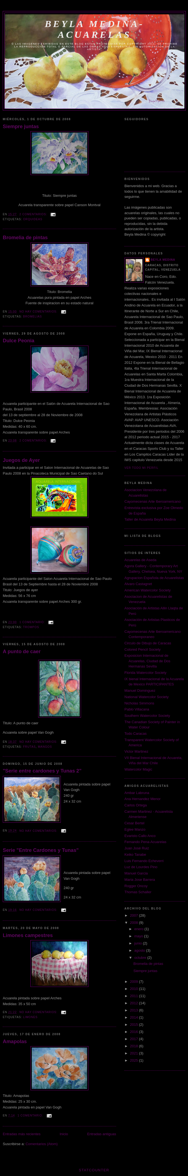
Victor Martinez (136, 751)
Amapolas (15, 1041)
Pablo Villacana (136, 709)
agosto (140, 950)
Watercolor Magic (138, 769)
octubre (140, 958)
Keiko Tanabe (135, 854)
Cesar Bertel (134, 823)
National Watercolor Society (146, 697)
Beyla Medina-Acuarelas (94, 29)
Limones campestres (28, 935)
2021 (134, 1053)
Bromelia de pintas (25, 237)
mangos (45, 746)
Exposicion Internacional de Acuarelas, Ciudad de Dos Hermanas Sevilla (147, 660)
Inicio (64, 1134)
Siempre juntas (21, 126)
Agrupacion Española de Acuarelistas (154, 578)
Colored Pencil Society (142, 649)
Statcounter (94, 1170)
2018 (134, 1046)
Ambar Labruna (136, 793)
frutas (29, 746)
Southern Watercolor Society (147, 716)
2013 (134, 1010)
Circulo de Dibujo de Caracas (147, 643)
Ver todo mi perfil (141, 467)
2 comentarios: (33, 214)
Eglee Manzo (134, 829)
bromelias (32, 316)
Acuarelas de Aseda (140, 560)
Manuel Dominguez (139, 690)
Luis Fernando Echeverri (144, 861)
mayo (139, 936)
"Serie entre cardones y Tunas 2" (42, 771)
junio (138, 943)
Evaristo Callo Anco (140, 836)
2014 (134, 1017)
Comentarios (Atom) (41, 1144)
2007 (134, 915)
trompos (31, 627)
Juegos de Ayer (21, 460)
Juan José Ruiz (136, 848)
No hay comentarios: (38, 311)
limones (30, 1017)
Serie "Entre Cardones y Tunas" (41, 850)
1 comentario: (32, 622)
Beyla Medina (163, 259)
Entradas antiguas (101, 1134)
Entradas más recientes (22, 1134)
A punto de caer (22, 651)
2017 (134, 1039)
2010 (134, 989)
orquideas (32, 219)
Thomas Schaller (138, 892)
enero (139, 929)
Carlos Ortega (135, 805)
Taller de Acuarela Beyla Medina (150, 519)
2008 (134, 923)
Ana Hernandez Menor (142, 799)
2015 (134, 1024)
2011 (134, 996)
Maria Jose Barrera (139, 880)
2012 (134, 1003)
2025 (134, 1060)
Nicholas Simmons (139, 703)
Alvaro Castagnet (138, 584)
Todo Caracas (135, 733)
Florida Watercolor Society (145, 673)
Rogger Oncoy (136, 886)
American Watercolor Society (147, 590)
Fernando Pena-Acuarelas (145, 842)
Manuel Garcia (136, 873)
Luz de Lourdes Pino (140, 867)
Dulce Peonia (18, 340)
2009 (134, 981)
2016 (134, 1032)
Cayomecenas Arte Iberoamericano (152, 501)
